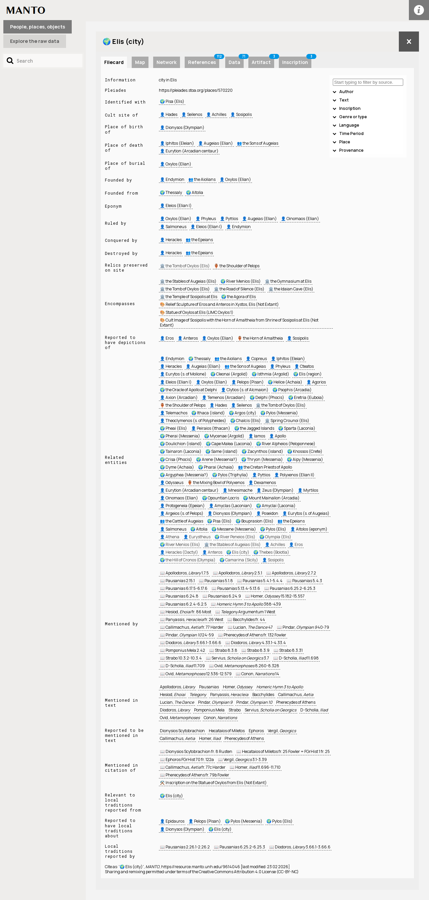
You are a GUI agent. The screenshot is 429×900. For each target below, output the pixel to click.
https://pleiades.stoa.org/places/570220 (196, 90)
